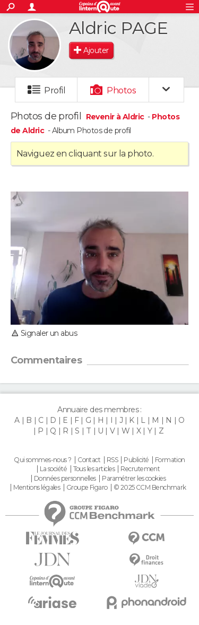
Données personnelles (65, 478)
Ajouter (95, 50)
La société (53, 469)
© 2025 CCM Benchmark (150, 487)
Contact (88, 460)
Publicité (136, 460)
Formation (170, 460)
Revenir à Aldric (116, 116)
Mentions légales (36, 487)
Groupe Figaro (87, 487)
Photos (121, 90)
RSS (112, 460)
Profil (54, 90)
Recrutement (140, 469)
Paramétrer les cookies (134, 478)
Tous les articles (94, 469)
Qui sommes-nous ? (42, 460)
